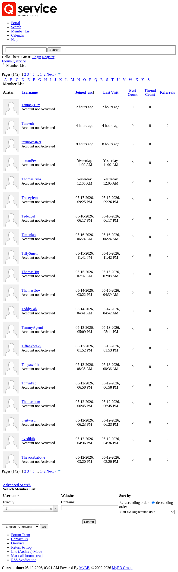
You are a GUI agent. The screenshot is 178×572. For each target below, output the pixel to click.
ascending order (137, 503)
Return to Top (21, 547)
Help (14, 40)
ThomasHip (30, 272)
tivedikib (28, 439)
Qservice (17, 543)
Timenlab (29, 235)
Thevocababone (33, 457)
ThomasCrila (31, 179)
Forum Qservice (14, 61)
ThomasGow (31, 290)
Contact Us (19, 539)
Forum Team (20, 535)
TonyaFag (29, 383)
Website (67, 496)
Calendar (18, 35)
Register (48, 57)
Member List (20, 31)
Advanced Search (17, 485)
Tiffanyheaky (31, 346)
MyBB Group (122, 568)
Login (36, 57)
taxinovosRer (31, 142)
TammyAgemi (32, 327)
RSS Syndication (23, 560)
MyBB (84, 568)
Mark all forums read (27, 556)
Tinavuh (28, 123)
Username (11, 496)
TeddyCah (29, 309)
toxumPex (29, 161)
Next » (51, 74)
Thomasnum (31, 402)
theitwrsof (29, 420)
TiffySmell (30, 253)
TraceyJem (30, 198)
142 (42, 74)
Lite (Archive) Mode (26, 551)
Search (16, 27)
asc (90, 92)
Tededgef (28, 216)
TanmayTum (31, 105)
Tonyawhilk (30, 365)
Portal (15, 23)
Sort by (125, 496)
